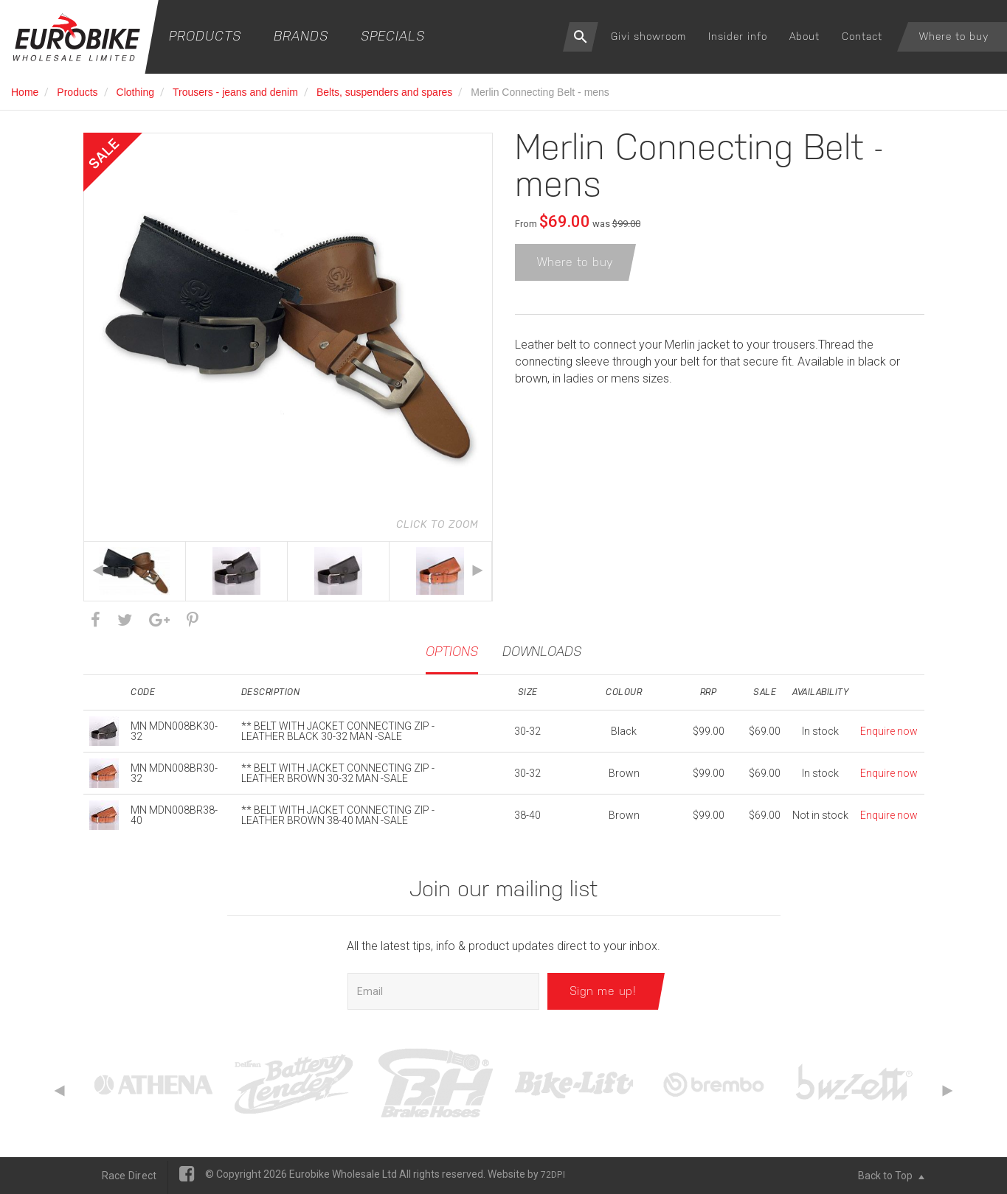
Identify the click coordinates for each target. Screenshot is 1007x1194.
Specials (393, 35)
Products (205, 35)
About (804, 36)
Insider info (737, 36)
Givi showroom (648, 36)
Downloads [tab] (541, 651)
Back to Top (891, 1175)
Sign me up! (603, 991)
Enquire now (889, 731)
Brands (301, 35)
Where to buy (954, 36)
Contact (862, 36)
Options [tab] (452, 651)
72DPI (553, 1175)
